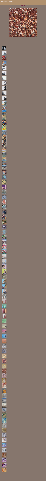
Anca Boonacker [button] (4, 3)
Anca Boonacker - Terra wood (7, 1)
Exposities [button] (11, 3)
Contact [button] (20, 3)
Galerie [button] (16, 3)
